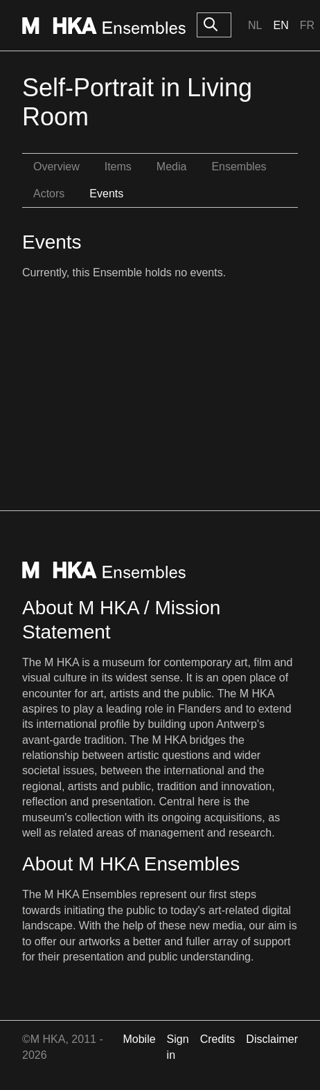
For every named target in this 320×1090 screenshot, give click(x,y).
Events (106, 193)
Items (118, 166)
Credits (217, 1039)
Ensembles (238, 166)
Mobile (139, 1039)
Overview (56, 166)
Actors (48, 193)
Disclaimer (272, 1039)
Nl (255, 25)
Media (172, 166)
